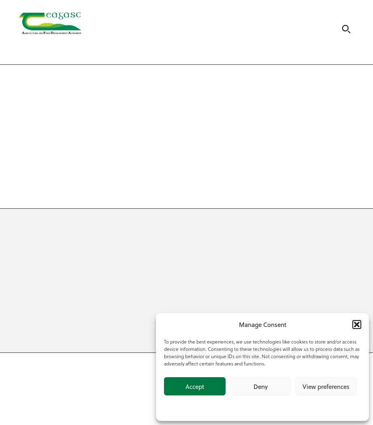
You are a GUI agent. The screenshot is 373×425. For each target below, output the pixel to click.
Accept (194, 386)
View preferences (326, 386)
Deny (261, 386)
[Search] (346, 29)
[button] (357, 324)
